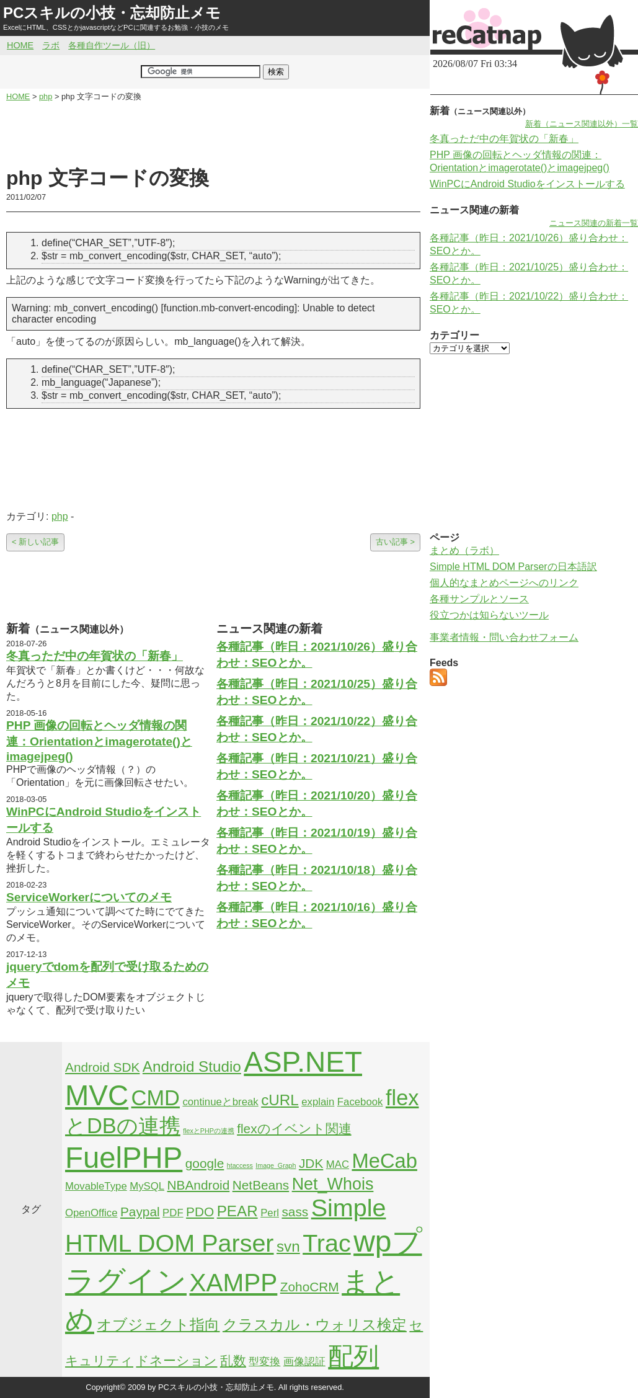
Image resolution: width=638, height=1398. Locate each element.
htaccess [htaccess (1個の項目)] (240, 1165)
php (59, 516)
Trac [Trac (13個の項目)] (327, 1243)
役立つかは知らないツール (489, 615)
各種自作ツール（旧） (111, 45)
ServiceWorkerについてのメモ (89, 897)
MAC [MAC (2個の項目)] (337, 1164)
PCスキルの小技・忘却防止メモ (112, 12)
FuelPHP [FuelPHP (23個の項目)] (123, 1157)
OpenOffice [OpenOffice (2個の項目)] (91, 1213)
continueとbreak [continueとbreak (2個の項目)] (220, 1102)
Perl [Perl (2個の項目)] (269, 1213)
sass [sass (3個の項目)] (294, 1211)
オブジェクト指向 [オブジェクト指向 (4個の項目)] (158, 1324)
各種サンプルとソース (479, 599)
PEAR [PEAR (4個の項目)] (237, 1211)
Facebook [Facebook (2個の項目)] (360, 1102)
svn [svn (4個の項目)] (288, 1246)
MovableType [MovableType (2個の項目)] (96, 1186)
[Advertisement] (213, 134)
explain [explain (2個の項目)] (317, 1102)
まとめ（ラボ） (464, 550)
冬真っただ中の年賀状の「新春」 (94, 655)
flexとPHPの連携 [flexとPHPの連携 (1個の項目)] (208, 1130)
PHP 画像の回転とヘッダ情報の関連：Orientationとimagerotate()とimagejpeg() (99, 741)
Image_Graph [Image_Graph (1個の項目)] (275, 1165)
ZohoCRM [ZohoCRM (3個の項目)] (309, 1287)
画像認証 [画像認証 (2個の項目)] (304, 1362)
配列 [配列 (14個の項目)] (353, 1356)
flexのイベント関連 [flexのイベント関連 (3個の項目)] (294, 1128)
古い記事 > (395, 541)
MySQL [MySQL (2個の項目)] (147, 1186)
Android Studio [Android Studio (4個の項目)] (192, 1066)
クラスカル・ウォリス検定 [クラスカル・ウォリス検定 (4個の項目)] (315, 1324)
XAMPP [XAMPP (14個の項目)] (233, 1282)
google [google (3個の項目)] (204, 1163)
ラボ (51, 45)
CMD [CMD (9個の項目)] (155, 1098)
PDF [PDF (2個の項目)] (173, 1213)
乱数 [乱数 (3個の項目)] (233, 1360)
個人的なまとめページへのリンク (504, 582)
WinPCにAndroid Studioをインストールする (527, 184)
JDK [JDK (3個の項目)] (311, 1163)
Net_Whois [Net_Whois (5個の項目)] (333, 1184)
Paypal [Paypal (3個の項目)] (140, 1211)
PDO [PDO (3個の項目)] (200, 1211)
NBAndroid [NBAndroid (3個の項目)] (198, 1185)
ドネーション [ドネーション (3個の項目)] (176, 1360)
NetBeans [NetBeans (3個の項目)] (261, 1185)
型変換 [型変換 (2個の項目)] (264, 1362)
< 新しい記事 (35, 541)
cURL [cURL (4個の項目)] (280, 1100)
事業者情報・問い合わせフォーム (504, 637)
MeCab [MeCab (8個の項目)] (384, 1160)
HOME (20, 45)
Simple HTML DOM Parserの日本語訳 (513, 566)
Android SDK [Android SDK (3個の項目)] (102, 1067)
